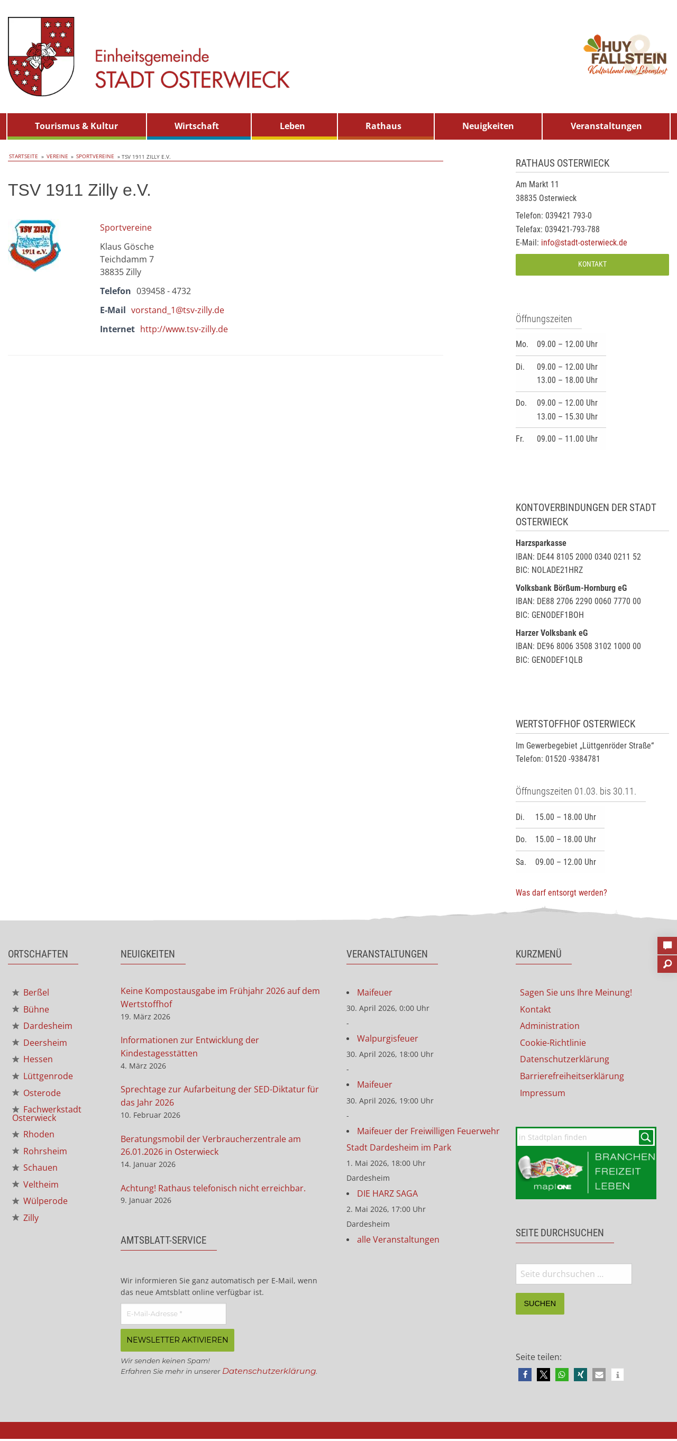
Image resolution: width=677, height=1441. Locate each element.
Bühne (30, 1010)
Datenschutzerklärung (270, 1374)
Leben (292, 126)
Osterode (36, 1095)
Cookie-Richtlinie (553, 1044)
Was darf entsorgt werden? (561, 893)
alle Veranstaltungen (398, 1242)
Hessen (32, 1061)
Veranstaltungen (606, 126)
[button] (525, 1376)
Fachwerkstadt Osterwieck (46, 1117)
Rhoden (33, 1138)
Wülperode (40, 1206)
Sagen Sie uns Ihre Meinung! (576, 993)
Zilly (25, 1223)
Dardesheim (42, 1027)
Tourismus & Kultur (76, 126)
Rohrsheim (39, 1155)
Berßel (30, 993)
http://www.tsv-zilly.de (184, 328)
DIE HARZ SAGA (387, 1196)
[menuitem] (76, 126)
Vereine (54, 156)
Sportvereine (89, 156)
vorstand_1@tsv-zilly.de (177, 309)
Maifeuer (374, 993)
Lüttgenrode (42, 1078)
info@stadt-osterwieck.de (584, 243)
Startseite (22, 156)
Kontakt (592, 264)
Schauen (35, 1172)
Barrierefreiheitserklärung (572, 1077)
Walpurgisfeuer (387, 1039)
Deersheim (39, 1044)
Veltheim (35, 1189)
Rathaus (383, 126)
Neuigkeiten (488, 126)
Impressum (542, 1094)
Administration (550, 1027)
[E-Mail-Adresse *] (173, 1317)
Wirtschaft (197, 126)
